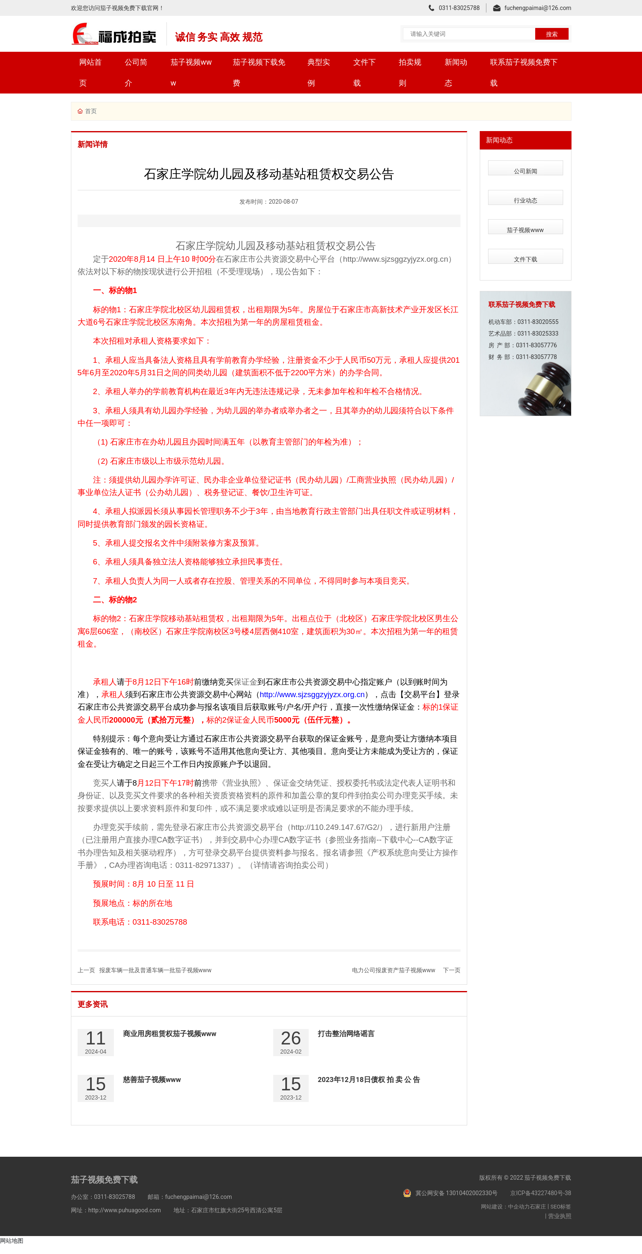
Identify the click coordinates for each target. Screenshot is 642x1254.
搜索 (552, 34)
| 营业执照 (558, 1224)
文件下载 (525, 238)
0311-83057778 (536, 332)
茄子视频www (525, 214)
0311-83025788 (459, 8)
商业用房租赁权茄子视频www (172, 1034)
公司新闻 (525, 168)
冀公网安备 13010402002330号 (456, 1201)
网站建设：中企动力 (505, 1215)
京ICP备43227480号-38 (540, 1201)
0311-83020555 (538, 297)
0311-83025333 (538, 309)
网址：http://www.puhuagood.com (116, 1219)
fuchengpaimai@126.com (537, 8)
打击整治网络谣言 (348, 1034)
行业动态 (525, 191)
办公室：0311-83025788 (103, 1205)
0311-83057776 (536, 321)
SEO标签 (560, 1215)
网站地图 (11, 1249)
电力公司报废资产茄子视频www (394, 970)
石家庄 (538, 1215)
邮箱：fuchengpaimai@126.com (190, 1205)
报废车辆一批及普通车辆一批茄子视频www (155, 970)
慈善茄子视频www (154, 1084)
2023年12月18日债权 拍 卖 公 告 (373, 1084)
